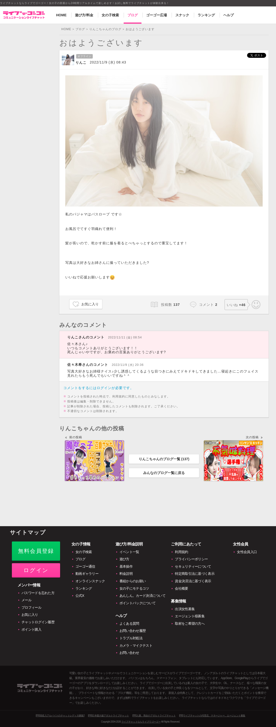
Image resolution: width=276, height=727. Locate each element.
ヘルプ (228, 15)
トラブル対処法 (130, 638)
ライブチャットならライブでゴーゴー (141, 721)
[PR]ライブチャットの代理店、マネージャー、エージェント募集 (212, 715)
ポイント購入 (31, 629)
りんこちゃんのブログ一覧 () (164, 459)
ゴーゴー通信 (85, 566)
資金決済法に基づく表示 (193, 581)
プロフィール (31, 607)
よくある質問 (129, 623)
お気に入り (90, 304)
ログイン (35, 570)
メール (26, 600)
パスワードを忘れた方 (38, 593)
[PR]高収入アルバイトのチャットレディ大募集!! (60, 715)
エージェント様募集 (190, 616)
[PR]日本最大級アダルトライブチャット (108, 715)
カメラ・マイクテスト (135, 645)
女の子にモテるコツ (134, 588)
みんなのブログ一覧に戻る (164, 473)
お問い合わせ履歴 (132, 631)
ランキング (206, 15)
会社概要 (181, 588)
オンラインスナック (90, 581)
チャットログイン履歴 (38, 622)
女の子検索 (110, 15)
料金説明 (126, 574)
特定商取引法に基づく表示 (194, 574)
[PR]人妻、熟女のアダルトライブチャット (154, 715)
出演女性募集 (185, 609)
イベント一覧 (129, 552)
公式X (79, 596)
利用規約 (181, 552)
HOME (61, 15)
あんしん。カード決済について (142, 596)
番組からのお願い (132, 581)
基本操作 (126, 566)
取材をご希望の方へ (190, 623)
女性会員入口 (247, 552)
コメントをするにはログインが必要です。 (98, 388)
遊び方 (124, 559)
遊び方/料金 (84, 15)
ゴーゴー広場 (156, 15)
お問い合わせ (129, 653)
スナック (182, 15)
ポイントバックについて (137, 603)
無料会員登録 (36, 551)
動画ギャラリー (86, 574)
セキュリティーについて (193, 566)
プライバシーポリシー (191, 559)
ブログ (132, 15)
